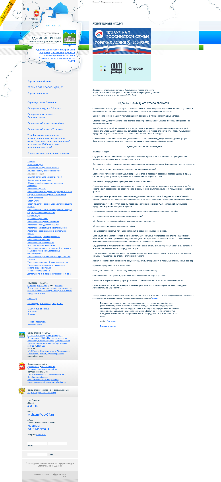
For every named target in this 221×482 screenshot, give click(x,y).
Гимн (54, 303)
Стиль (60, 303)
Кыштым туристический (38, 309)
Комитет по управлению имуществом (44, 177)
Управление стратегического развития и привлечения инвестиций (46, 266)
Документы (44, 52)
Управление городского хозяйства (43, 222)
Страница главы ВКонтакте (42, 102)
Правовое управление (37, 218)
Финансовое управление (38, 271)
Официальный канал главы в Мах (45, 123)
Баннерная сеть (34, 324)
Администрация (44, 49)
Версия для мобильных (39, 81)
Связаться (54, 25)
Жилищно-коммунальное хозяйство (43, 171)
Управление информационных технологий (47, 228)
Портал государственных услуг (41, 392)
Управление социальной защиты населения (47, 262)
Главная (96, 2)
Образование (63, 351)
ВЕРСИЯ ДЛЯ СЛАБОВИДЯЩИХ (45, 87)
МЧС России (33, 351)
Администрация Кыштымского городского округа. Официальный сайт (51, 37)
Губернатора (33, 366)
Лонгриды (32, 311)
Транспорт (32, 298)
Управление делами (36, 189)
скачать (155, 298)
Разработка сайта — (50, 475)
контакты (41, 434)
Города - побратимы (36, 322)
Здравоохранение (55, 354)
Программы (57, 52)
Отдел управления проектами (41, 212)
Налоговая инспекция (57, 338)
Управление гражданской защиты (43, 225)
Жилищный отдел (35, 174)
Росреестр (32, 341)
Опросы (31, 314)
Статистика (43, 466)
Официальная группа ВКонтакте (44, 108)
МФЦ (43, 338)
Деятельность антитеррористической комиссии (49, 274)
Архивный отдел (35, 164)
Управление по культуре (38, 239)
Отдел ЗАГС (33, 201)
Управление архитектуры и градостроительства (49, 191)
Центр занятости (48, 351)
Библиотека (33, 354)
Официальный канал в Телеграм (45, 129)
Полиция (41, 346)
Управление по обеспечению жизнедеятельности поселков (41, 244)
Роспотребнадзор (54, 335)
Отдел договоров (35, 198)
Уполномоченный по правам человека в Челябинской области (45, 375)
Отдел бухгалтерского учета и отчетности (46, 195)
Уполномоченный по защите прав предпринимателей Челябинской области (46, 380)
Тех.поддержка (55, 466)
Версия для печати (37, 93)
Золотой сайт (8, 13)
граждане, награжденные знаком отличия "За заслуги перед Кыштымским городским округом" (49, 290)
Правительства (48, 366)
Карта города (43, 285)
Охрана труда (33, 216)
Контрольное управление (39, 180)
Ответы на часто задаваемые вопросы (48, 153)
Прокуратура (33, 338)
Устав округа (33, 303)
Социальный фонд (36, 335)
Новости (56, 49)
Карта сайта (60, 25)
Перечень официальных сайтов (42, 369)
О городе (31, 285)
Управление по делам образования (43, 236)
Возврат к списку (108, 326)
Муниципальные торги (63, 55)
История (58, 285)
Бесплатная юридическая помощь (43, 168)
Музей (43, 354)
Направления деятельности (111, 2)
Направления (68, 49)
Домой (48, 25)
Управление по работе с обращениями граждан (49, 209)
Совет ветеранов (46, 341)
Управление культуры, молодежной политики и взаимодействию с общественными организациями (49, 251)
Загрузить (111, 321)
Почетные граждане (36, 288)
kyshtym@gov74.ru (40, 414)
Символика (45, 303)
